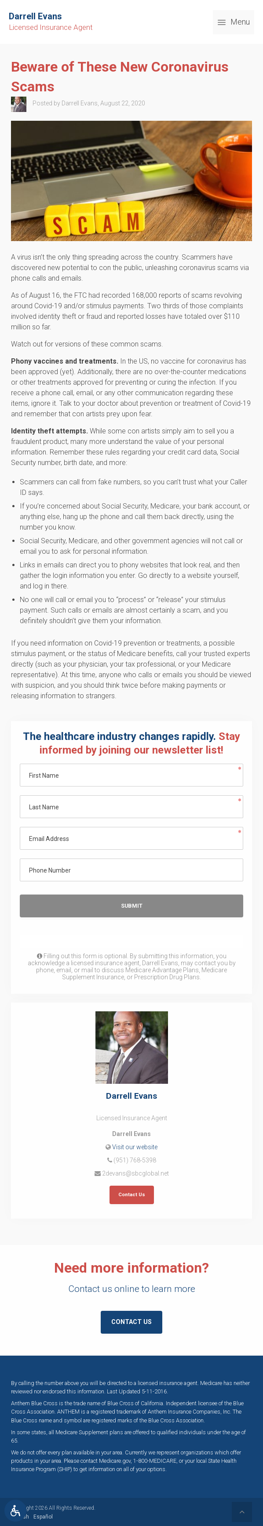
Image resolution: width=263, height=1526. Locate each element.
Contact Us (131, 1195)
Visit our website (134, 1147)
